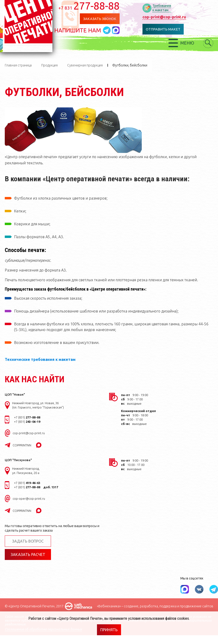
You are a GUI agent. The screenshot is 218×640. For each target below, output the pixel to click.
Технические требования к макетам (40, 359)
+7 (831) (27, 417)
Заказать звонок (101, 19)
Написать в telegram (109, 30)
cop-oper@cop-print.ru (29, 498)
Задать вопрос (28, 541)
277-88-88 (90, 5)
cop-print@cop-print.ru (166, 17)
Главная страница (18, 65)
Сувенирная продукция (85, 65)
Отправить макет (164, 29)
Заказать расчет (28, 554)
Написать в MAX (117, 30)
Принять (109, 630)
